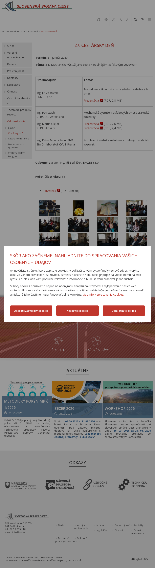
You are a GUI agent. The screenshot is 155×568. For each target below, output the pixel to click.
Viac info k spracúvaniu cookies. (103, 294)
